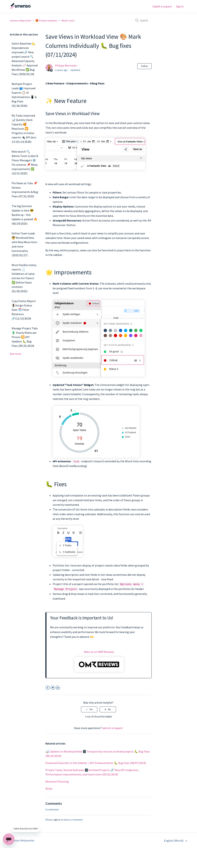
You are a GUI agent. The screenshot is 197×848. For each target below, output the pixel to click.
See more (15, 354)
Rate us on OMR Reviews (99, 651)
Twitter (52, 687)
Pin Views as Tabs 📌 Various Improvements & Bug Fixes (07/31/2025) (25, 189)
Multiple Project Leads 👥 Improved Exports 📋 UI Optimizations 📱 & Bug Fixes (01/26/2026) (24, 94)
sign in (56, 819)
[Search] (160, 20)
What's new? (68, 20)
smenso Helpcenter (20, 20)
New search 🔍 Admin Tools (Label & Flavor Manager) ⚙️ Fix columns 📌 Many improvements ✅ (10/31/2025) (25, 162)
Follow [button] (144, 66)
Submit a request (162, 6)
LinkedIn (58, 687)
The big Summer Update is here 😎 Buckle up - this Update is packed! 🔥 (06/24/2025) (24, 214)
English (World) (174, 840)
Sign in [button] (180, 6)
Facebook (47, 687)
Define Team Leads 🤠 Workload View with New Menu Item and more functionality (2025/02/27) (24, 244)
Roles (48, 788)
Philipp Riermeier (66, 65)
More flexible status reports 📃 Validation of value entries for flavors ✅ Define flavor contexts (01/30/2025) (24, 278)
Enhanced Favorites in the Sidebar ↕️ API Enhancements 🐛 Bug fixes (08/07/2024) (95, 762)
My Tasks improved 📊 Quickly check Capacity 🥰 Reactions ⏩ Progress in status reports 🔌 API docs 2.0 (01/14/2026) (24, 128)
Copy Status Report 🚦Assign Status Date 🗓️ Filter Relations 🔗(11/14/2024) (24, 309)
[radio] (89, 709)
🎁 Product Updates (46, 20)
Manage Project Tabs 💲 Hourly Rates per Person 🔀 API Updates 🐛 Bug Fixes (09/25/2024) (25, 337)
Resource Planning (57, 781)
